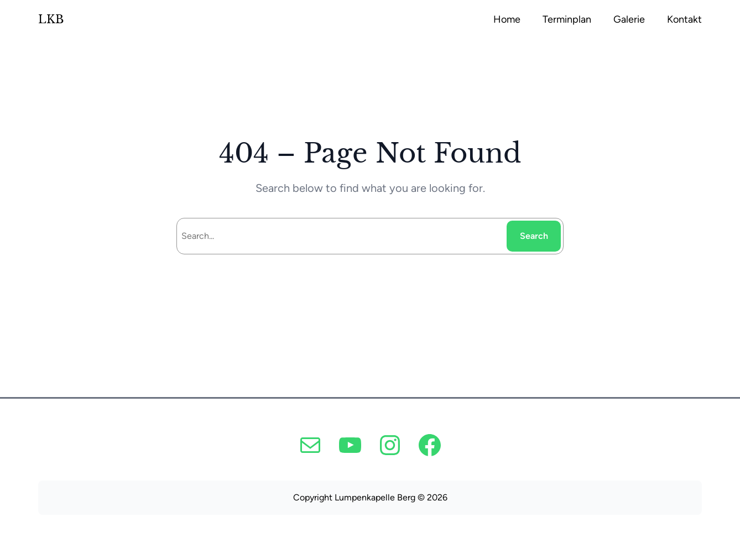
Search (534, 236)
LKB (51, 19)
